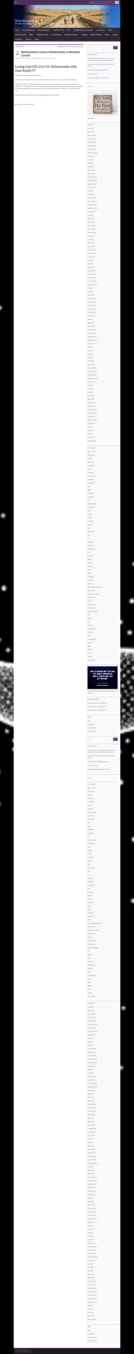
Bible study (91, 462)
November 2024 (92, 180)
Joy (88, 538)
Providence (91, 580)
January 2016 (91, 406)
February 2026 (92, 135)
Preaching (90, 576)
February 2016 (92, 402)
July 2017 (90, 347)
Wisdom (90, 649)
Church (115, 34)
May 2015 (90, 434)
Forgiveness (91, 497)
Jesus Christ (100, 30)
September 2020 (92, 284)
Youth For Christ (58, 30)
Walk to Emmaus (96, 34)
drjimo (18, 58)
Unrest (90, 642)
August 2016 (91, 382)
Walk (89, 646)
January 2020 (91, 298)
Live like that (91, 549)
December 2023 (92, 205)
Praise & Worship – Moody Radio (97, 706)
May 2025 (90, 163)
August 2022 (91, 236)
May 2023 (90, 218)
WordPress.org (92, 731)
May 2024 (90, 191)
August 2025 (91, 156)
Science (90, 601)
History (90, 517)
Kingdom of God (43, 34)
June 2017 (90, 350)
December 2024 (92, 177)
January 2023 (91, 229)
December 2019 (92, 302)
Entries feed (91, 724)
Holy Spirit (90, 521)
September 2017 (92, 340)
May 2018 (90, 319)
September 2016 (92, 378)
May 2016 (90, 392)
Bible (31, 34)
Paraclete (20, 104)
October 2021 (92, 253)
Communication (31, 58)
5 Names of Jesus (92, 74)
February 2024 (92, 198)
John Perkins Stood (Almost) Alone (97, 70)
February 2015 (92, 441)
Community (91, 479)
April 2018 (90, 323)
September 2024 (92, 184)
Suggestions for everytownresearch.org (68, 46)
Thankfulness (91, 628)
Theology (90, 632)
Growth (46, 58)
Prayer (89, 573)
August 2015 (91, 423)
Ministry (90, 559)
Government (91, 507)
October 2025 (92, 149)
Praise (89, 569)
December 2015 (92, 409)
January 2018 (91, 333)
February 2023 (92, 225)
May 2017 (90, 354)
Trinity (89, 635)
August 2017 (91, 343)
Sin (88, 615)
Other (107, 34)
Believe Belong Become (28, 20)
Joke (89, 535)
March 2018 (91, 326)
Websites (19, 39)
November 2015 (92, 413)
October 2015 (92, 416)
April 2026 (90, 128)
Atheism (90, 458)
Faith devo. (21, 46)
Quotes (90, 583)
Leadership (91, 545)
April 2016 (90, 395)
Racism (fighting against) (94, 587)
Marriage (90, 556)
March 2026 (91, 132)
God (69, 30)
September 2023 (92, 208)
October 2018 (92, 312)
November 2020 (92, 277)
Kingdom (90, 542)
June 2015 (90, 430)
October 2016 (92, 375)
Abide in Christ (92, 451)
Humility (90, 524)
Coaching (90, 472)
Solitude (90, 618)
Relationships (52, 58)
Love (89, 552)
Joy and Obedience (28, 30)
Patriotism (90, 566)
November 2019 (92, 305)
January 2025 (91, 173)
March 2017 (91, 361)
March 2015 (91, 437)
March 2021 (91, 267)
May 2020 (90, 291)
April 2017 (90, 357)
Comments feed (92, 728)
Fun (89, 500)
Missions (90, 563)
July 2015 (90, 427)
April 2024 (90, 194)
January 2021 (91, 274)
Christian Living (21, 34)
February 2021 (92, 270)
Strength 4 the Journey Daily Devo (97, 703)
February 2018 (92, 329)
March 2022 (91, 243)
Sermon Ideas (91, 604)
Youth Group (91, 660)
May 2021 (90, 264)
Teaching (90, 625)
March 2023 (91, 222)
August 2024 (91, 187)
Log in (89, 86)
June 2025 (90, 159)
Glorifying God (92, 503)
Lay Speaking (57, 34)
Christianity (24, 58)
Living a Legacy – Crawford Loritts (97, 710)
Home (17, 30)
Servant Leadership (93, 611)
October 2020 (92, 281)
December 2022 (92, 232)
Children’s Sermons (71, 34)
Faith (43, 58)
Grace (110, 30)
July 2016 (90, 385)
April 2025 (90, 166)
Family (89, 490)
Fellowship (91, 493)
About (37, 39)
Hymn (89, 528)
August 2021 (91, 257)
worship (90, 656)
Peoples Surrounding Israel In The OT (98, 77)
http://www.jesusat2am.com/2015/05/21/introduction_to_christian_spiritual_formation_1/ (49, 79)
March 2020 (91, 295)
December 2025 (92, 142)
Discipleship (38, 58)
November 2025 (92, 146)
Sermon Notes (92, 608)
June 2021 (90, 260)
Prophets (84, 34)
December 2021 (92, 250)
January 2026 (91, 139)
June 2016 (90, 388)
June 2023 (90, 215)
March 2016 (91, 399)
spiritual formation (28, 104)
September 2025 (92, 152)
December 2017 (92, 336)
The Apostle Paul (44, 30)
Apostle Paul (91, 455)
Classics (28, 39)
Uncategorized (92, 639)
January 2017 (91, 364)
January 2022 (91, 246)
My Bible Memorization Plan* (83, 30)
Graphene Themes (27, 1351)
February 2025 (92, 170)
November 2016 (92, 371)
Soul (89, 622)
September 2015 (92, 420)
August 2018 (91, 316)
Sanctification (91, 597)
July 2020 (90, 288)
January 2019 (91, 309)
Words (89, 653)
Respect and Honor (93, 594)
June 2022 (90, 239)
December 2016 (92, 368)
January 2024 (91, 201)
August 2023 (91, 211)
